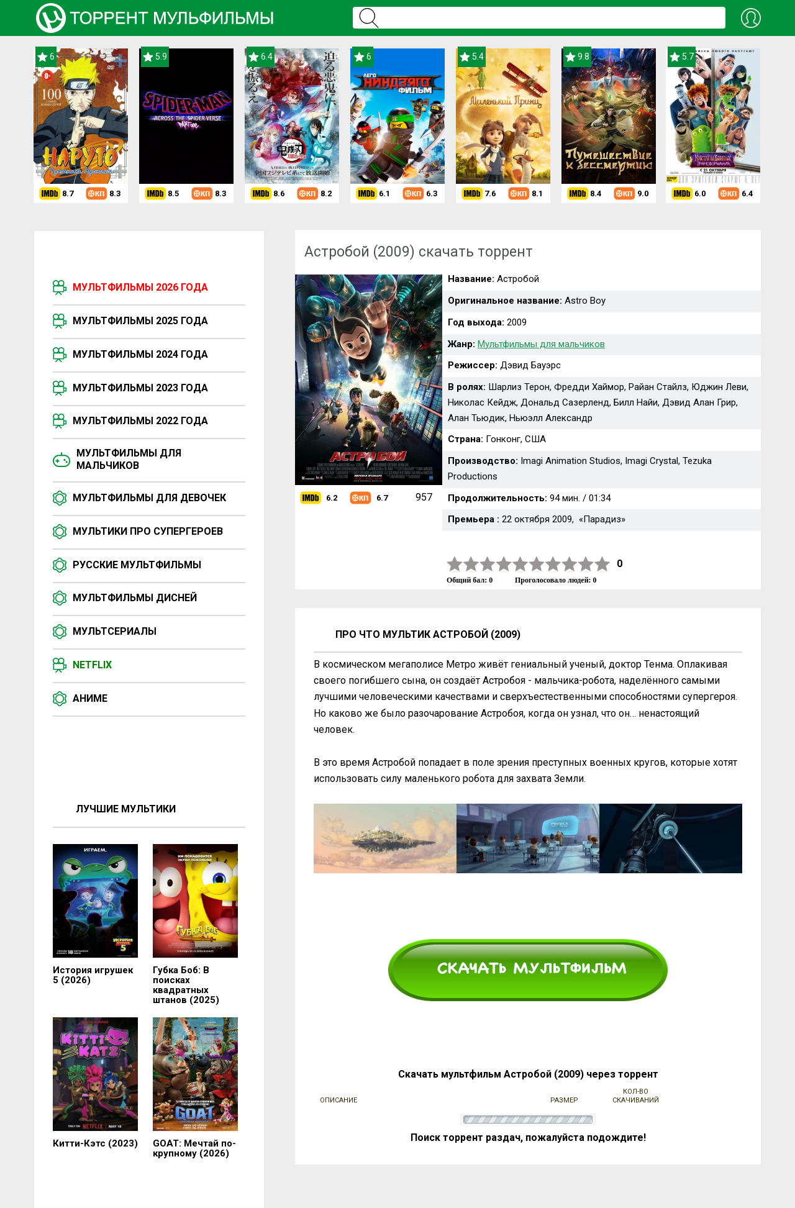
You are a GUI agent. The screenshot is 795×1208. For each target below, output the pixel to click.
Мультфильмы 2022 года (140, 421)
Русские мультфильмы (137, 565)
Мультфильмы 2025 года (140, 321)
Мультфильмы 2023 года (140, 388)
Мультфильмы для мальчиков (128, 459)
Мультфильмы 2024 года (140, 354)
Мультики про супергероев (148, 531)
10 (602, 564)
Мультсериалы (115, 631)
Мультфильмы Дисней (135, 598)
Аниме (90, 698)
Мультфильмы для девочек (149, 498)
